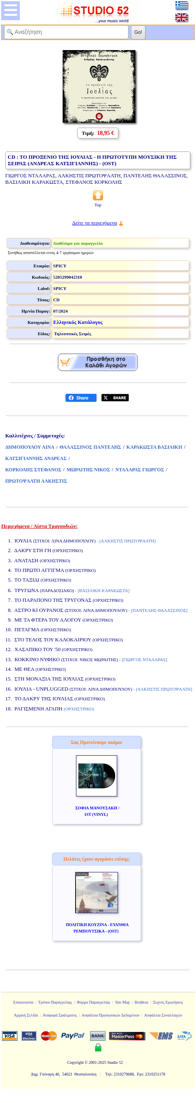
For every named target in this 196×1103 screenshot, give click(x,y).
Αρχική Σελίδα (26, 1015)
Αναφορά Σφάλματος (59, 1015)
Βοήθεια (141, 1002)
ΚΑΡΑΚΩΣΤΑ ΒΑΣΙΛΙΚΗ (154, 447)
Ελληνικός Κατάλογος (78, 322)
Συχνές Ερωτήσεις (168, 1002)
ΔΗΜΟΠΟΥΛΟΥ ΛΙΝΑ (29, 447)
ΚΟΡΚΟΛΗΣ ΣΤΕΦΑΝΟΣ (33, 470)
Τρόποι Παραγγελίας (55, 1002)
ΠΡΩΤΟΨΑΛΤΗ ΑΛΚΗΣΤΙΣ (36, 481)
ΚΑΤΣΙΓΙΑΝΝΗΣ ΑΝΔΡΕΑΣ (36, 458)
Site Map (122, 1002)
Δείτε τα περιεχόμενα (94, 223)
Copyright (75, 1062)
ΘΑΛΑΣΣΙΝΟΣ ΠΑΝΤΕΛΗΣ (90, 447)
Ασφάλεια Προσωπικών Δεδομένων (111, 1015)
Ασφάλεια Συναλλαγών (163, 1015)
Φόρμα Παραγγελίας (93, 1002)
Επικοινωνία (23, 1002)
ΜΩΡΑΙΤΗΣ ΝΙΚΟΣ (88, 470)
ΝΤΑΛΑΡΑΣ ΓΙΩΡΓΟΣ (139, 470)
